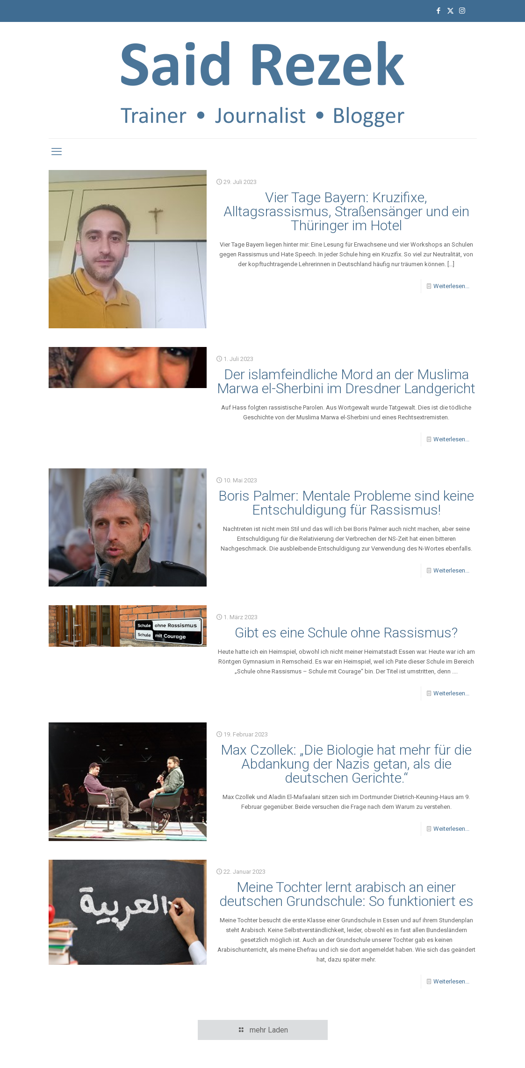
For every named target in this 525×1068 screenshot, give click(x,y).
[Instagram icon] (462, 11)
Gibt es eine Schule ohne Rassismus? (346, 632)
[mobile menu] (57, 152)
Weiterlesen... (451, 286)
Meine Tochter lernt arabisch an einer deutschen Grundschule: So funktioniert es (346, 894)
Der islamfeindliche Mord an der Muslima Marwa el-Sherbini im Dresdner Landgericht (346, 381)
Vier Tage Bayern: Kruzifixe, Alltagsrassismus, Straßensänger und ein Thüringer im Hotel (346, 211)
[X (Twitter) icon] (450, 11)
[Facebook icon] (438, 11)
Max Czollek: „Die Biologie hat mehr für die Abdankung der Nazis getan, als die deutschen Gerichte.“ (346, 764)
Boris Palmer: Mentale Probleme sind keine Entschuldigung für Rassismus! (346, 503)
